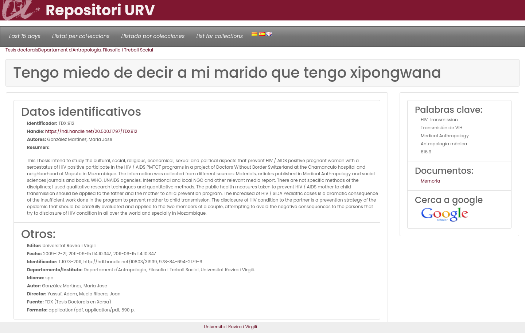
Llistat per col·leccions (81, 36)
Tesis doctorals (21, 50)
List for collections (219, 36)
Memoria (430, 181)
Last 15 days (24, 36)
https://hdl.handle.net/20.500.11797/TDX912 (91, 131)
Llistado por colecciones (153, 36)
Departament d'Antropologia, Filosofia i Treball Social (95, 50)
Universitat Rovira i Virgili (230, 327)
